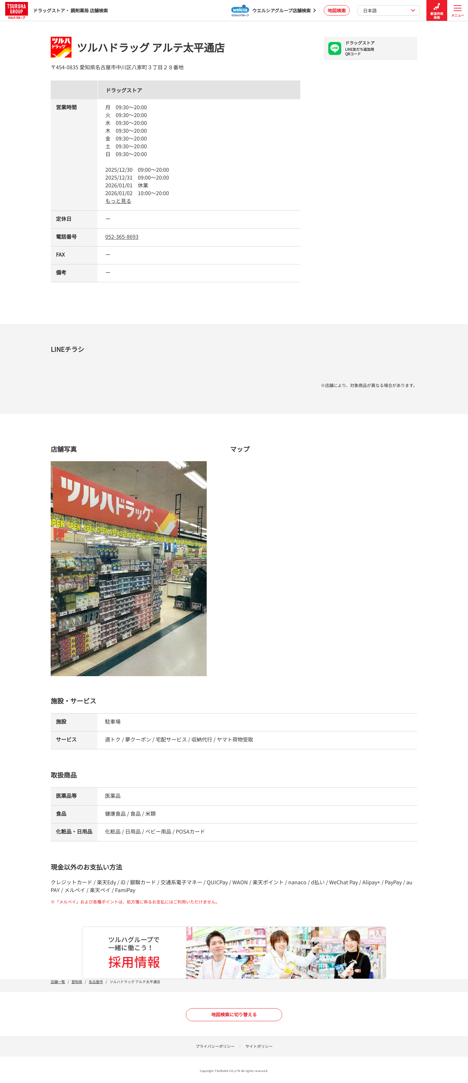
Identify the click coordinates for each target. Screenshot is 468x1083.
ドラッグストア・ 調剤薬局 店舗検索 (56, 10)
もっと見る (118, 201)
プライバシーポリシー (215, 1046)
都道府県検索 (436, 10)
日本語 (389, 10)
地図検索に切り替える (234, 1014)
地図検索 (337, 10)
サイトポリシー (259, 1046)
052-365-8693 (121, 236)
